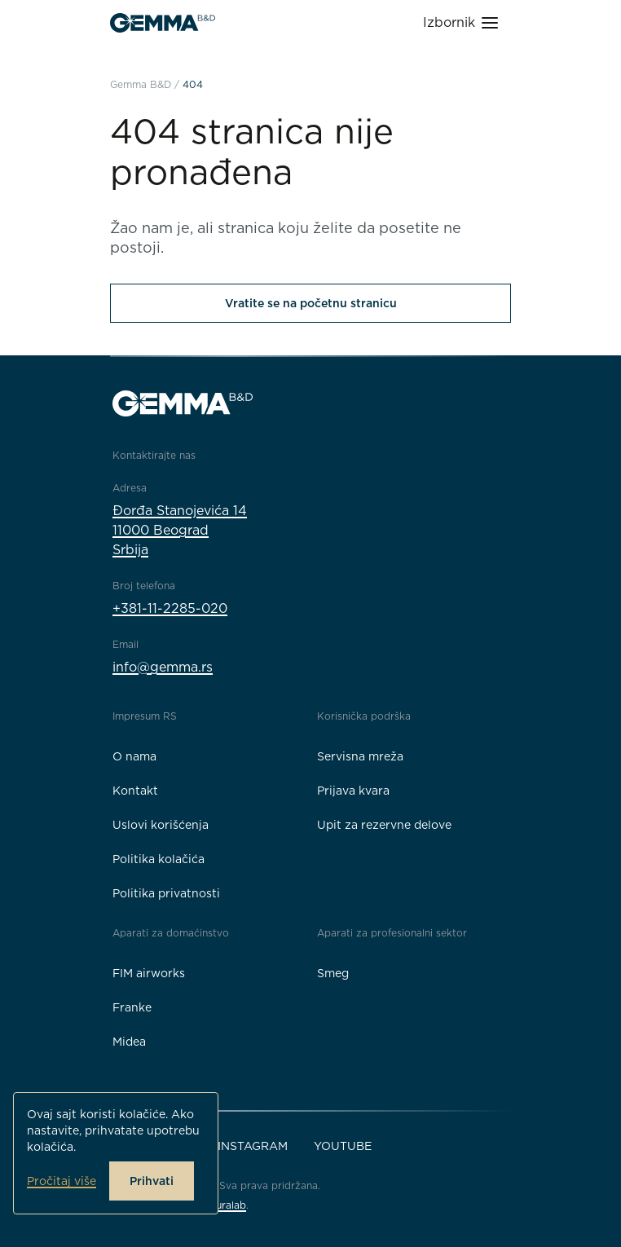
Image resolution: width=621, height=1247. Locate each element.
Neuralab (224, 1205)
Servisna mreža (360, 756)
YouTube (343, 1145)
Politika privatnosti (166, 893)
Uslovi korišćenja (160, 824)
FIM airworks (148, 973)
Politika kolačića (158, 859)
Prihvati (152, 1181)
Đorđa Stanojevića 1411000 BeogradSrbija (179, 530)
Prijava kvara (353, 790)
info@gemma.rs (162, 667)
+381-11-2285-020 (169, 608)
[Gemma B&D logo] (162, 23)
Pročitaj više (61, 1181)
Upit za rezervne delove (384, 824)
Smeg (333, 973)
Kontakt (135, 790)
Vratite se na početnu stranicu (311, 303)
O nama (134, 756)
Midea (129, 1041)
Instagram (253, 1145)
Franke (132, 1007)
